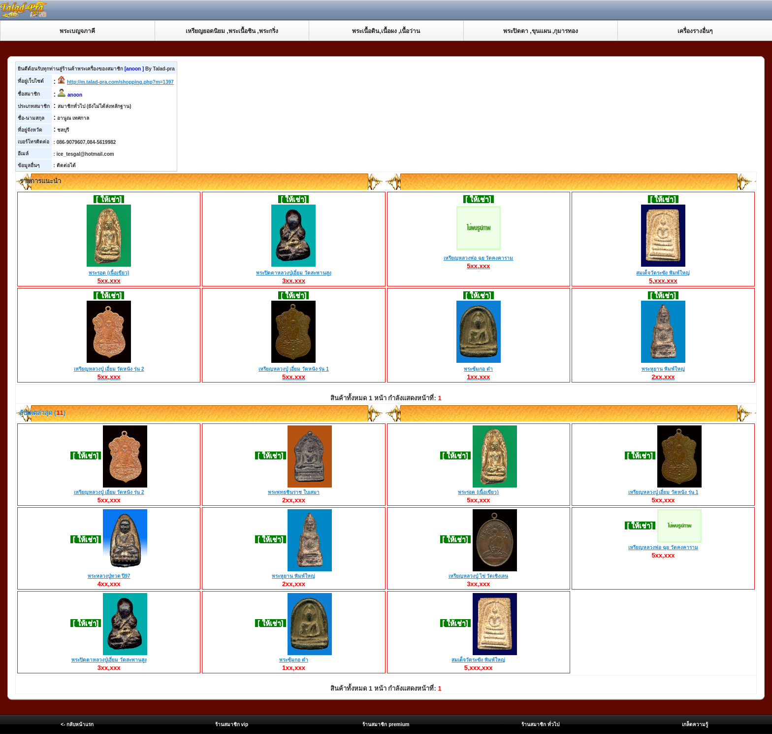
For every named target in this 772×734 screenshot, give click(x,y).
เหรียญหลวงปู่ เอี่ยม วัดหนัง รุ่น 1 (293, 369)
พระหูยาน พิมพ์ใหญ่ (663, 369)
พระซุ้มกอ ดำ (478, 369)
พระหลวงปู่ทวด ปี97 (109, 576)
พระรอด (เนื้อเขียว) (109, 273)
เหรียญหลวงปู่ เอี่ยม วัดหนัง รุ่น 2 (109, 369)
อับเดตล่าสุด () (41, 413)
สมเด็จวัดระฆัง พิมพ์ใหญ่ (663, 273)
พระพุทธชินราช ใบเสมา (294, 492)
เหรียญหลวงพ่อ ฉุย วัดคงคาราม (479, 258)
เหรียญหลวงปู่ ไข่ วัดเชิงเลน (479, 576)
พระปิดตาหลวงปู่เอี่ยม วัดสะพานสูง (293, 273)
